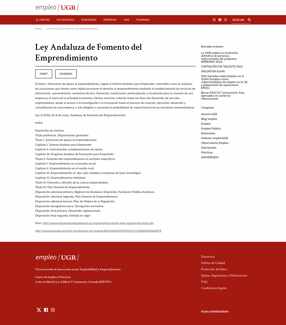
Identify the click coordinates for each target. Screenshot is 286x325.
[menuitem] (42, 20)
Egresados (88, 19)
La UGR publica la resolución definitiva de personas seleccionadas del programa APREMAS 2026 (219, 57)
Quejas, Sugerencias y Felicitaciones (224, 275)
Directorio (208, 257)
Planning (143, 19)
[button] (214, 19)
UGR (126, 19)
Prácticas (207, 152)
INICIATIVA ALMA (213, 71)
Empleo (206, 123)
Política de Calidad (213, 263)
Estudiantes (65, 19)
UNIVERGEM (210, 157)
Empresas (110, 19)
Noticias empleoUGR (214, 138)
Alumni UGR (209, 114)
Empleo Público (211, 128)
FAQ (204, 282)
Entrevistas (208, 133)
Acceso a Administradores (214, 311)
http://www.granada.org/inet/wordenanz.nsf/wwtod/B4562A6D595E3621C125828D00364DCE (98, 230)
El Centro (43, 19)
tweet (44, 73)
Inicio (38, 28)
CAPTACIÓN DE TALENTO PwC (222, 66)
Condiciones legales (213, 288)
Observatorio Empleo (215, 142)
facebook (66, 73)
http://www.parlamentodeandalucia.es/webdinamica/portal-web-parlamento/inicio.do (98, 223)
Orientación (208, 147)
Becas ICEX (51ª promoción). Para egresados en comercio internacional (223, 95)
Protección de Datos (214, 269)
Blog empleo (209, 118)
